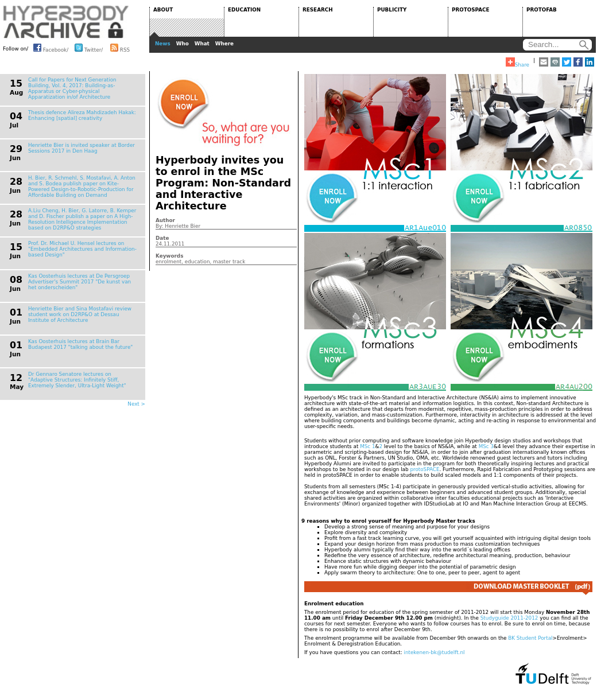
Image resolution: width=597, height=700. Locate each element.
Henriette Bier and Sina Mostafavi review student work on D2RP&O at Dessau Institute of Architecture (79, 314)
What (202, 43)
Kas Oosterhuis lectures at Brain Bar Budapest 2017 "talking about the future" (80, 344)
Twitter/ (89, 48)
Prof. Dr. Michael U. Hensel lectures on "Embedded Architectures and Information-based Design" (82, 249)
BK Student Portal (530, 638)
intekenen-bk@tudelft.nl (434, 652)
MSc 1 (367, 446)
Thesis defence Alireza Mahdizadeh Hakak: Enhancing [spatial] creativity (82, 115)
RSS (120, 48)
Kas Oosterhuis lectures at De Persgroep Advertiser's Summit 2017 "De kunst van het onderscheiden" (79, 281)
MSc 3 (486, 446)
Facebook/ (50, 48)
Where (224, 43)
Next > (136, 404)
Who (182, 43)
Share (517, 62)
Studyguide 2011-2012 (509, 618)
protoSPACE (424, 469)
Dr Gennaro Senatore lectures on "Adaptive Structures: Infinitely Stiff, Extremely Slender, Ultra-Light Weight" (77, 379)
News (162, 43)
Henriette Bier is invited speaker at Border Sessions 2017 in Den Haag (81, 148)
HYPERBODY (66, 21)
